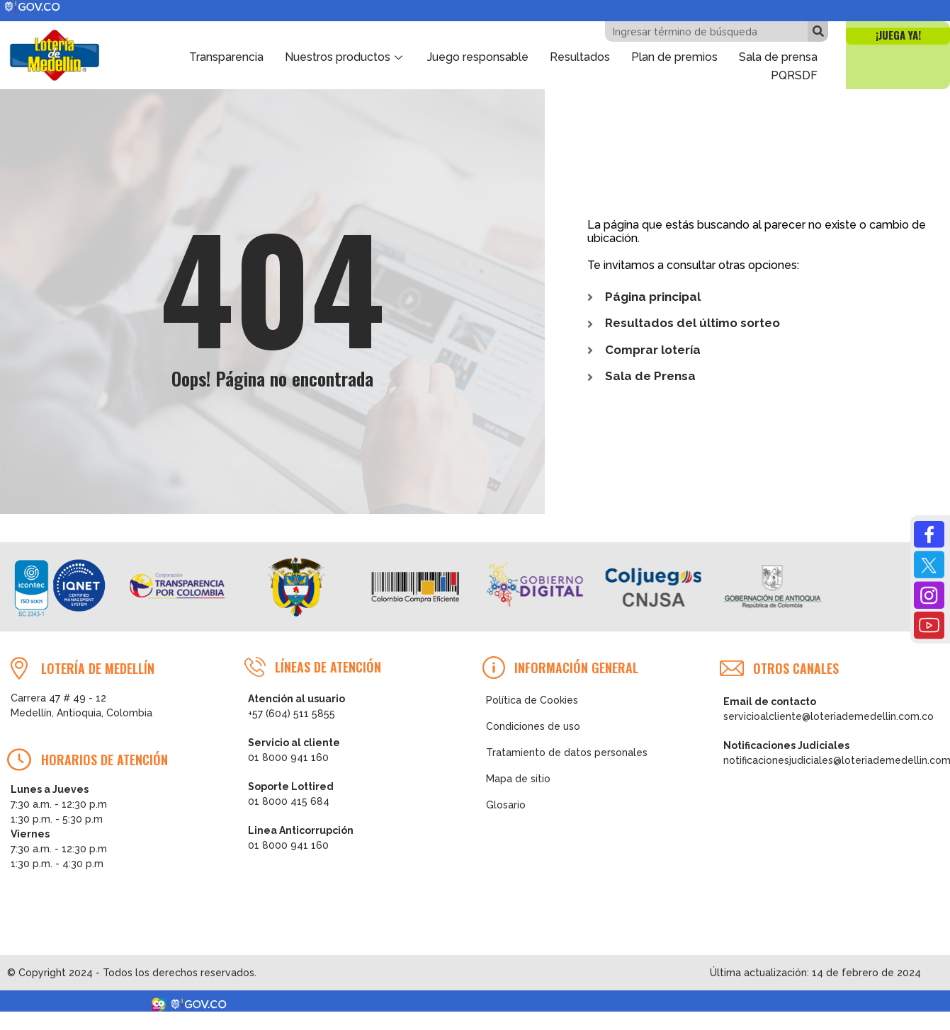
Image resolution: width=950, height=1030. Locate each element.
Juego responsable (477, 56)
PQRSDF (794, 73)
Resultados (580, 56)
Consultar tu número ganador (653, 1013)
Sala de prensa (778, 56)
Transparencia (226, 56)
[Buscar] (818, 31)
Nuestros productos (345, 56)
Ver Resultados (653, 986)
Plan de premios (674, 56)
